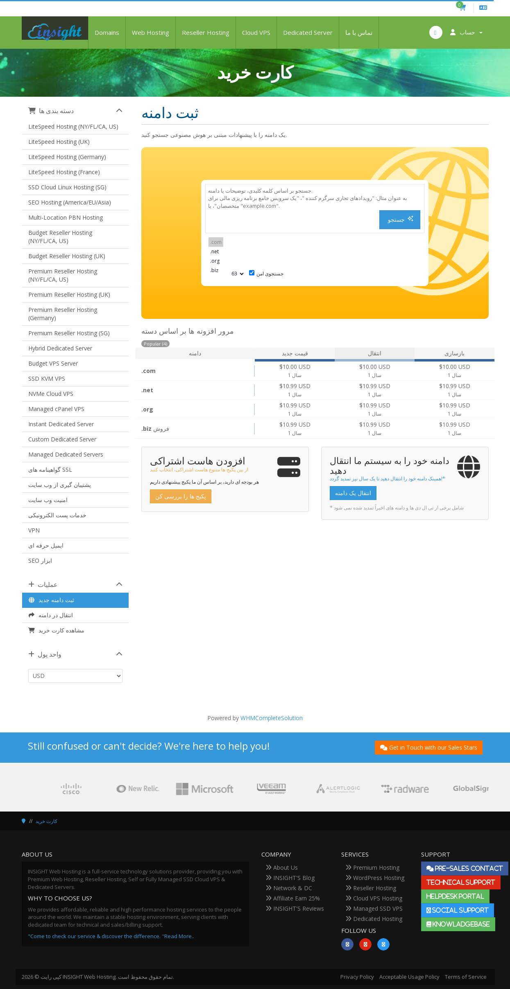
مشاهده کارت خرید (56, 630)
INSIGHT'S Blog (290, 878)
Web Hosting (150, 32)
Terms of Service (466, 976)
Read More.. (179, 936)
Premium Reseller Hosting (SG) (69, 333)
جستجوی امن (266, 273)
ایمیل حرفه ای (45, 545)
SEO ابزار (40, 560)
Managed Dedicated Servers (65, 454)
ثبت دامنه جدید (51, 600)
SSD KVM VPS (46, 378)
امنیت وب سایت (48, 500)
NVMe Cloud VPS (50, 394)
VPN (34, 530)
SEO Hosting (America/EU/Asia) (69, 202)
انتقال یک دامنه (353, 493)
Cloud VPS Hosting (373, 898)
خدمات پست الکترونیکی (57, 515)
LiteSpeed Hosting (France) (64, 172)
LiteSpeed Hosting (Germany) (67, 157)
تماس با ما (358, 32)
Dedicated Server (308, 32)
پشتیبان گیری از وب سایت (59, 485)
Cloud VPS (256, 32)
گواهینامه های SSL (50, 469)
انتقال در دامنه (50, 615)
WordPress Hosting (374, 878)
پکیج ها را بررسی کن (180, 496)
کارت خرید (46, 821)
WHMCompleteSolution (271, 718)
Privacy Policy (357, 976)
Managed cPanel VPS (56, 409)
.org (216, 261)
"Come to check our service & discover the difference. (94, 936)
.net (216, 251)
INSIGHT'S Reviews (294, 908)
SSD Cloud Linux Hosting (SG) (67, 187)
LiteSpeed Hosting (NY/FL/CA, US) (73, 126)
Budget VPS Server (53, 363)
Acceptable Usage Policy (409, 976)
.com (216, 242)
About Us (281, 867)
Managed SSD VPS (374, 908)
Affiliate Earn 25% (292, 898)
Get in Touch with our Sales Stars (428, 747)
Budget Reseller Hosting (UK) (66, 256)
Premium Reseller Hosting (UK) (69, 294)
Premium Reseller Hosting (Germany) (62, 314)
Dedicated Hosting (373, 919)
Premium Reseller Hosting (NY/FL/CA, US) (62, 275)
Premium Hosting (372, 867)
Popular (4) (155, 344)
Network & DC (288, 888)
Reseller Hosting (205, 32)
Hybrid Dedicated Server (60, 348)
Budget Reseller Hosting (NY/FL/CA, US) (60, 237)
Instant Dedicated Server (61, 424)
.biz (216, 270)
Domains (107, 32)
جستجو (401, 219)
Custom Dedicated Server (62, 439)
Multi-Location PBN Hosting (65, 217)
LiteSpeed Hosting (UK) (59, 142)
